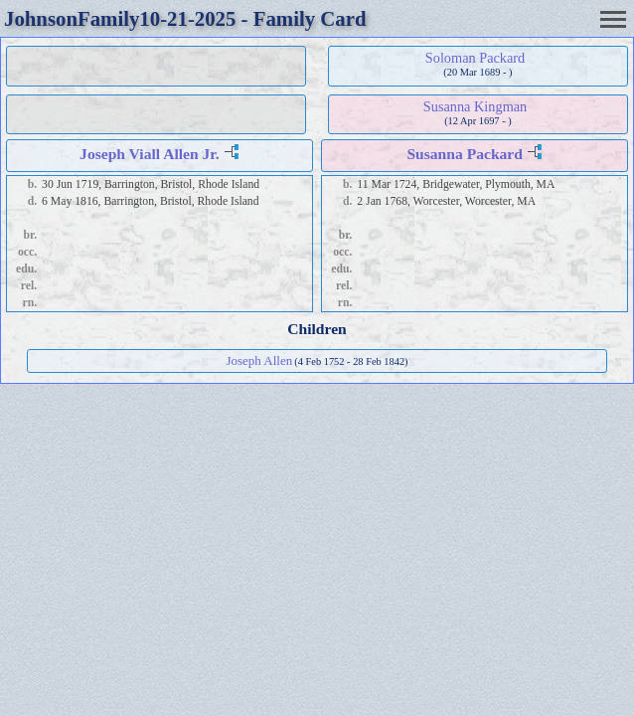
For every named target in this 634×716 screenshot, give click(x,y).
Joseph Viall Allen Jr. (149, 153)
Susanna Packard (464, 153)
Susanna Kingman (475, 106)
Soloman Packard (475, 58)
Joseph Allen (259, 360)
